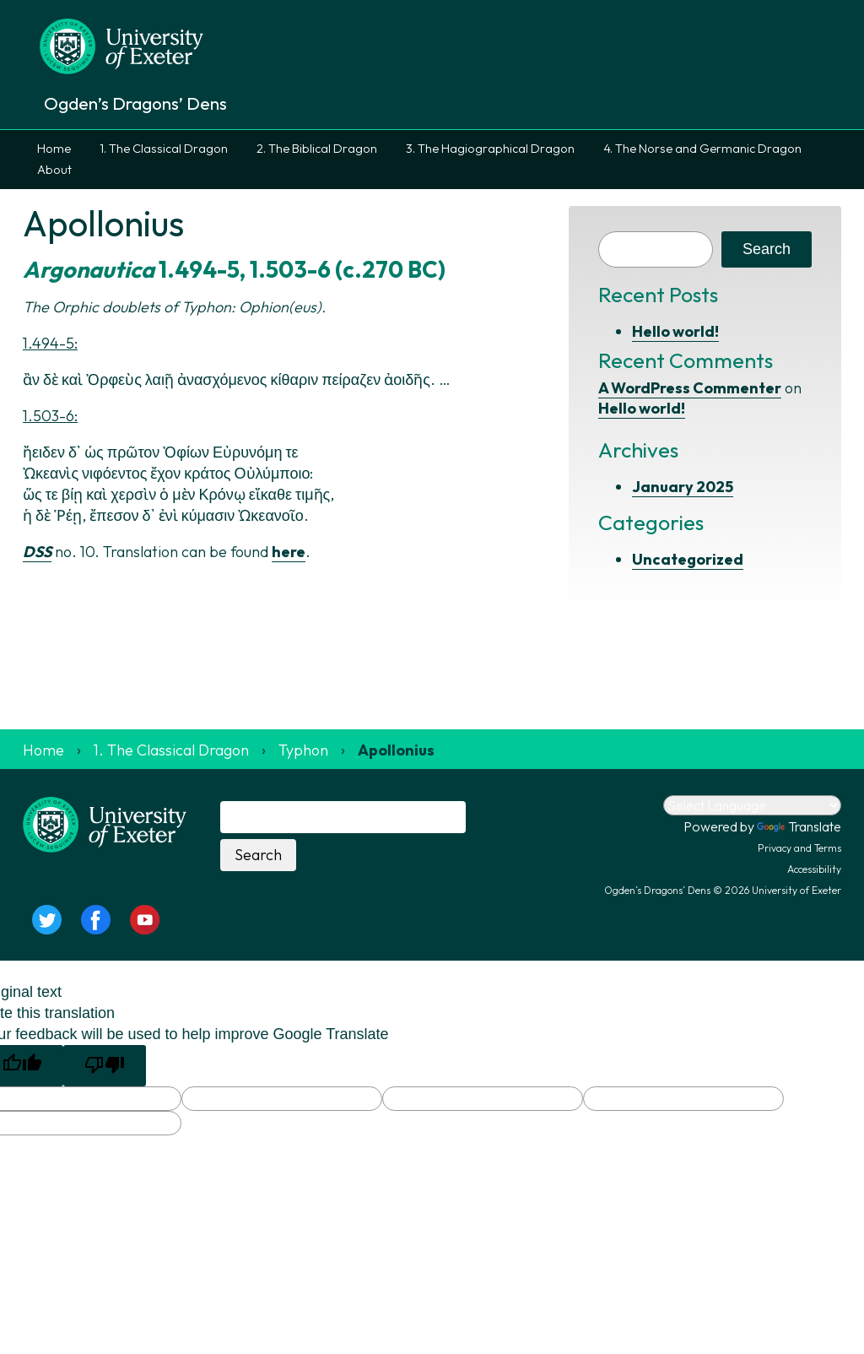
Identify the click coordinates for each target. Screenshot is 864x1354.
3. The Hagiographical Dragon (490, 148)
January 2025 (682, 486)
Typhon (303, 750)
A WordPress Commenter (689, 388)
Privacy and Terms (799, 848)
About (54, 169)
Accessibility (814, 869)
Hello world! (675, 331)
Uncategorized (687, 559)
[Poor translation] (104, 1065)
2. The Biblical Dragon (316, 148)
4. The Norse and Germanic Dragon (702, 148)
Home (54, 148)
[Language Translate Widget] (752, 805)
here (288, 551)
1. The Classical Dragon (164, 148)
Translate (799, 826)
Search (766, 249)
